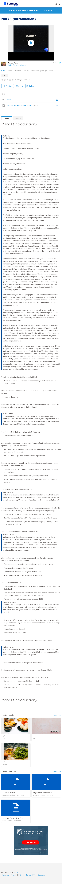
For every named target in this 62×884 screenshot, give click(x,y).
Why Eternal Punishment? (43, 792)
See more (57, 715)
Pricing (13, 875)
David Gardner (7, 821)
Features (5, 875)
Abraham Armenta (39, 795)
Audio (9, 100)
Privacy (21, 875)
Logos (15, 872)
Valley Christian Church (17, 65)
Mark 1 (5, 76)
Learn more (47, 10)
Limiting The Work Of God (13, 818)
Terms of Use (31, 875)
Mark (3, 71)
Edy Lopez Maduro (9, 795)
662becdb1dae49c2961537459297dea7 (22, 105)
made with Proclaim (53, 63)
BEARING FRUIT (9, 792)
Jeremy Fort (13, 63)
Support (41, 875)
